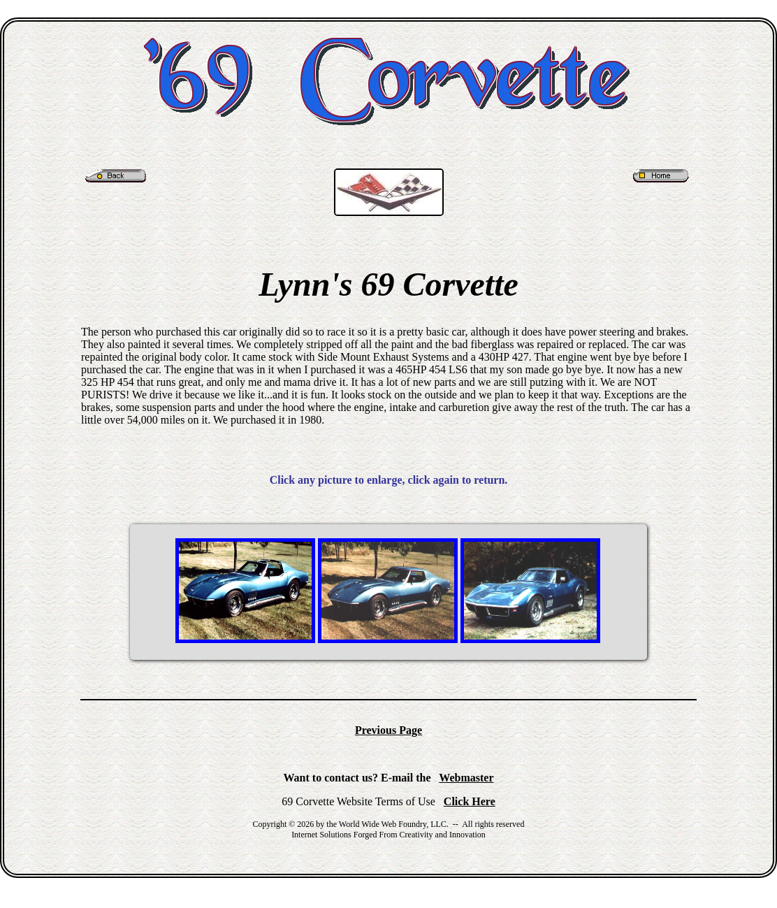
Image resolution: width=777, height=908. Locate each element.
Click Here (469, 801)
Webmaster (466, 778)
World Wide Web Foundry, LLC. (394, 824)
